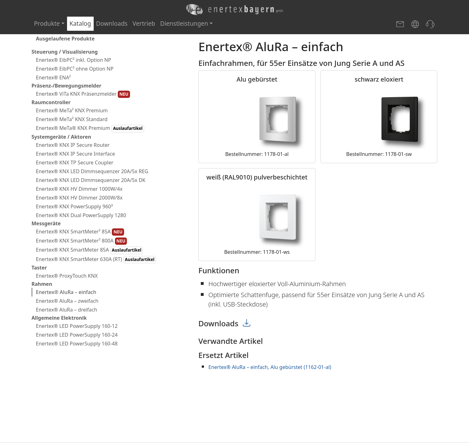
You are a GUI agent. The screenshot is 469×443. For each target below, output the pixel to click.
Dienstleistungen (184, 23)
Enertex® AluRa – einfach (66, 292)
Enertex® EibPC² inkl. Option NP (73, 59)
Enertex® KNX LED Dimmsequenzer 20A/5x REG (92, 171)
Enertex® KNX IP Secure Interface (75, 153)
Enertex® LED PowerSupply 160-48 (77, 343)
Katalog (80, 23)
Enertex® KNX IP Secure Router (73, 144)
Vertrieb (144, 23)
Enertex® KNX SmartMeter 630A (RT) (96, 259)
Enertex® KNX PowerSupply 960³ (74, 206)
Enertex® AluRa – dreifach (66, 309)
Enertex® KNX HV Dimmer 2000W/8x (79, 197)
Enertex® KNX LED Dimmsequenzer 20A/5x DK (91, 180)
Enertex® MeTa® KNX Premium (90, 128)
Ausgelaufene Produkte (65, 38)
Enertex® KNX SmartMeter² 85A (80, 232)
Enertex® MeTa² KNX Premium (72, 110)
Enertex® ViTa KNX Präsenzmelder (83, 94)
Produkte (47, 23)
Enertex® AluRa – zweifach (67, 300)
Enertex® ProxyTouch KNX (67, 275)
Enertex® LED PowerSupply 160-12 (77, 326)
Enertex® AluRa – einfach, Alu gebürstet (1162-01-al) (269, 367)
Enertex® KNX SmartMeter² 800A (81, 241)
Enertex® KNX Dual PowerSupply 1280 (81, 215)
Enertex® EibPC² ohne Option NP (75, 68)
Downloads (112, 23)
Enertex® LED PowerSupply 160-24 (77, 334)
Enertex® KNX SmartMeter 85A (89, 250)
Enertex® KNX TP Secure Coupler (74, 162)
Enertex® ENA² (53, 77)
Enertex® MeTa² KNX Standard (72, 119)
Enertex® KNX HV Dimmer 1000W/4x (79, 188)
